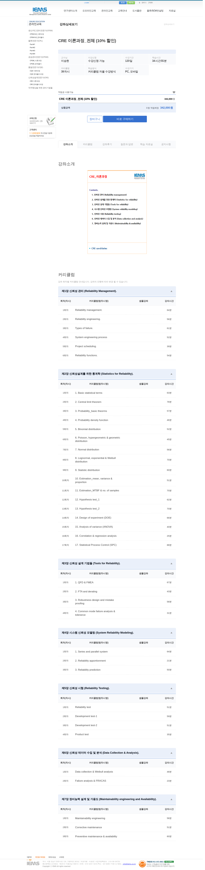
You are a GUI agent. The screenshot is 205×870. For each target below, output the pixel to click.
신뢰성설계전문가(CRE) (38, 77)
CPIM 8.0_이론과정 (37, 34)
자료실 (172, 10)
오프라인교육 (89, 10)
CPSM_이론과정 (36, 60)
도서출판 (136, 10)
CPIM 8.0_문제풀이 (37, 37)
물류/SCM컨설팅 (155, 10)
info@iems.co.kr (129, 864)
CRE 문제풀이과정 (36, 84)
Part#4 (32, 54)
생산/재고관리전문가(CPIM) (40, 30)
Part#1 (32, 44)
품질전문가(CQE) (35, 67)
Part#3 (32, 50)
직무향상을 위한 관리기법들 (40, 87)
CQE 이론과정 (35, 71)
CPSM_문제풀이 (36, 64)
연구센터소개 (70, 10)
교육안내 (122, 10)
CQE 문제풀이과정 (36, 74)
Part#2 (32, 47)
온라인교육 (107, 10)
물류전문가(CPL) (35, 40)
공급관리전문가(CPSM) (38, 57)
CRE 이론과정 (35, 81)
